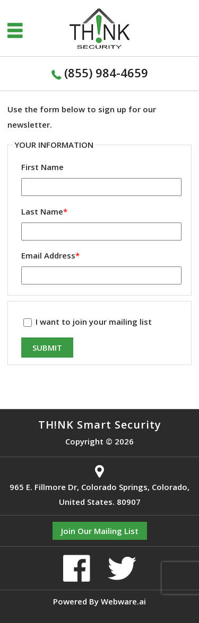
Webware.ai (123, 601)
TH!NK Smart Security (99, 424)
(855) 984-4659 (106, 73)
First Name (42, 167)
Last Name (44, 211)
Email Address (50, 255)
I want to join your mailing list (87, 321)
